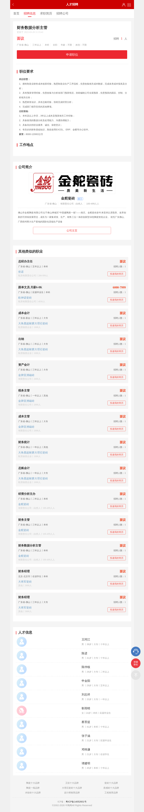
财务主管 (24, 519)
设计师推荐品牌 (72, 792)
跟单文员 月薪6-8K (30, 287)
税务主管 (24, 390)
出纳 (21, 339)
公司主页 (72, 230)
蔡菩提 (86, 722)
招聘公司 (62, 13)
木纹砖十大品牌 (33, 792)
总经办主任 (25, 261)
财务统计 (24, 442)
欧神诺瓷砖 (25, 297)
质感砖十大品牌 (111, 788)
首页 (16, 13)
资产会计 (24, 364)
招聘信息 (30, 13)
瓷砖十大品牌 (111, 783)
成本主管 (24, 416)
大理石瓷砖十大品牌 (72, 788)
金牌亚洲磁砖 (26, 375)
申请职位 (72, 54)
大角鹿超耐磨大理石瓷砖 (33, 323)
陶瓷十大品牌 (33, 783)
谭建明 (86, 763)
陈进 (84, 653)
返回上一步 (13, 4)
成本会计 (24, 313)
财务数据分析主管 (29, 545)
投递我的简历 (116, 274)
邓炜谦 (86, 749)
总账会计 (24, 468)
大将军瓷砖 (25, 581)
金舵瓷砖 (23, 504)
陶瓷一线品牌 (33, 788)
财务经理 (24, 571)
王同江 (86, 639)
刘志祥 (86, 694)
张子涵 (86, 735)
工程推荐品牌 (111, 792)
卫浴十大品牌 (72, 783)
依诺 (21, 271)
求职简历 (46, 13)
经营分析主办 (26, 493)
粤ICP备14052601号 (76, 801)
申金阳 (86, 680)
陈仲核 (86, 667)
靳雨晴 (86, 708)
